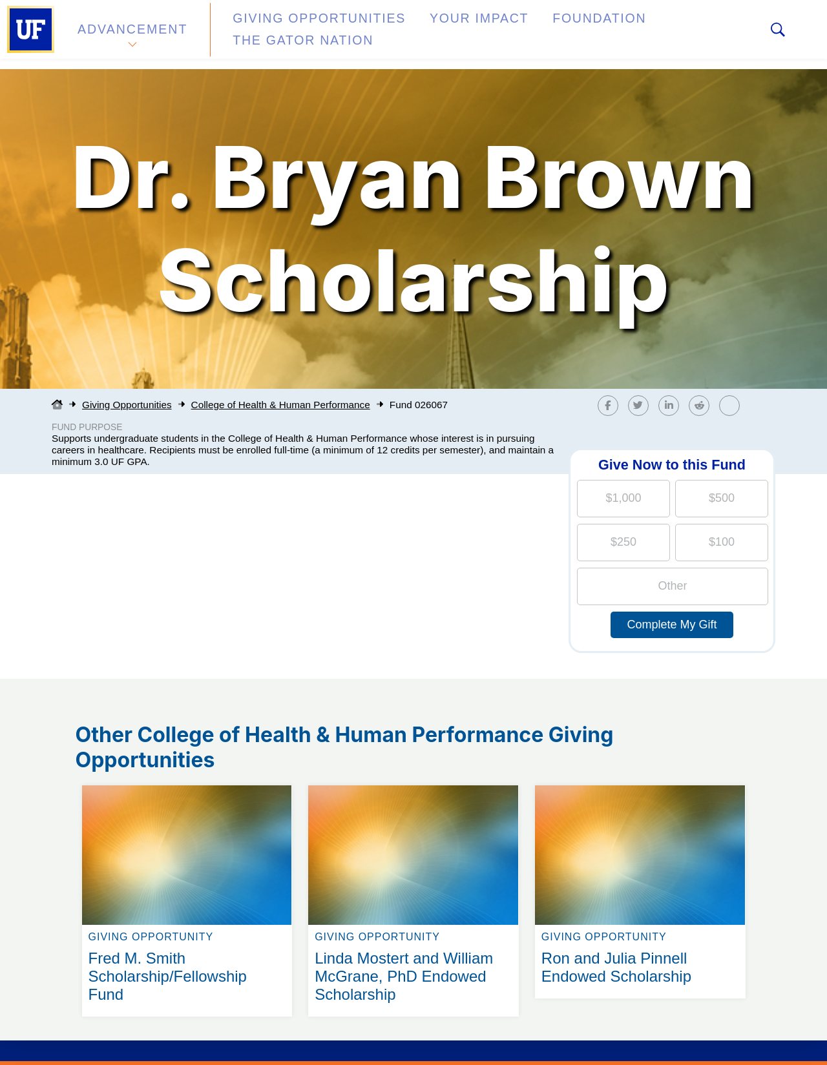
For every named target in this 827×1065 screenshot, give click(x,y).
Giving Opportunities (294, 34)
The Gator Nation (654, 34)
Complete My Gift (672, 624)
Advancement (131, 34)
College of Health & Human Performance (280, 404)
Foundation (533, 34)
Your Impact (430, 34)
